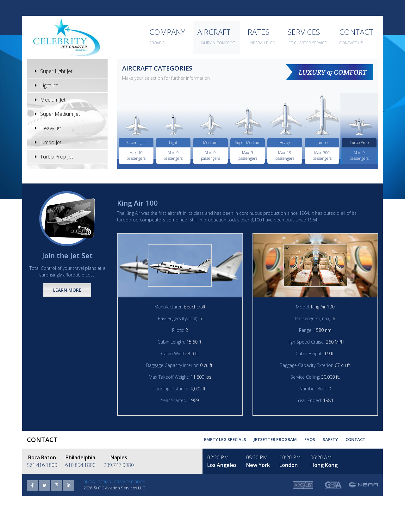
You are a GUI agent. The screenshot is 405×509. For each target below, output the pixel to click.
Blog (89, 482)
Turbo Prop (359, 142)
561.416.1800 (42, 465)
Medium (210, 142)
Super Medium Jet (57, 113)
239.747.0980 (118, 465)
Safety (330, 439)
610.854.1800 (80, 465)
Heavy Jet (48, 128)
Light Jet (46, 85)
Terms (104, 482)
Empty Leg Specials (225, 439)
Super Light (136, 142)
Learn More (67, 290)
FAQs (309, 439)
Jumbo (322, 142)
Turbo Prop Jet (54, 156)
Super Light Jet (53, 71)
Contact (355, 439)
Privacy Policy (129, 482)
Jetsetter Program (275, 439)
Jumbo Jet (48, 142)
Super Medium (247, 142)
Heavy (284, 142)
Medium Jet (50, 99)
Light (173, 142)
